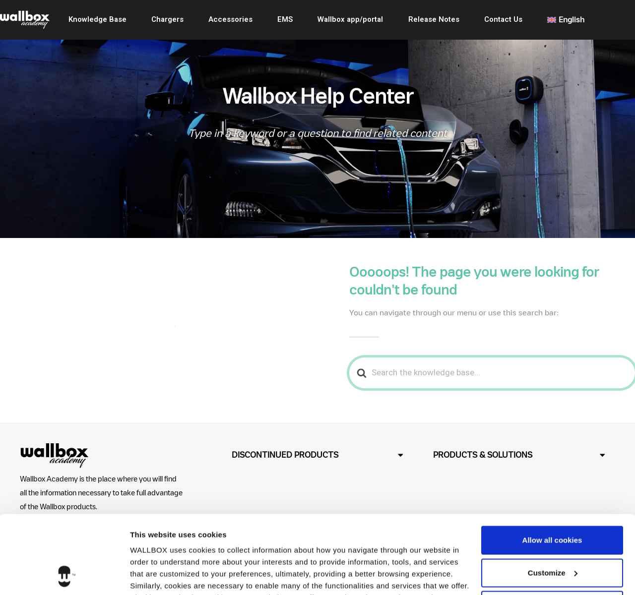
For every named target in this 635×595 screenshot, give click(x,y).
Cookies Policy (403, 536)
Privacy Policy (224, 548)
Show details (153, 575)
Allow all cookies (552, 467)
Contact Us (503, 19)
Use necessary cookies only (552, 532)
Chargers (167, 19)
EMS (285, 19)
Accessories (230, 19)
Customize (552, 499)
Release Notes (433, 19)
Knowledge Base (97, 19)
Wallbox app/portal (350, 19)
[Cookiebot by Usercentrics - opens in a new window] (64, 575)
